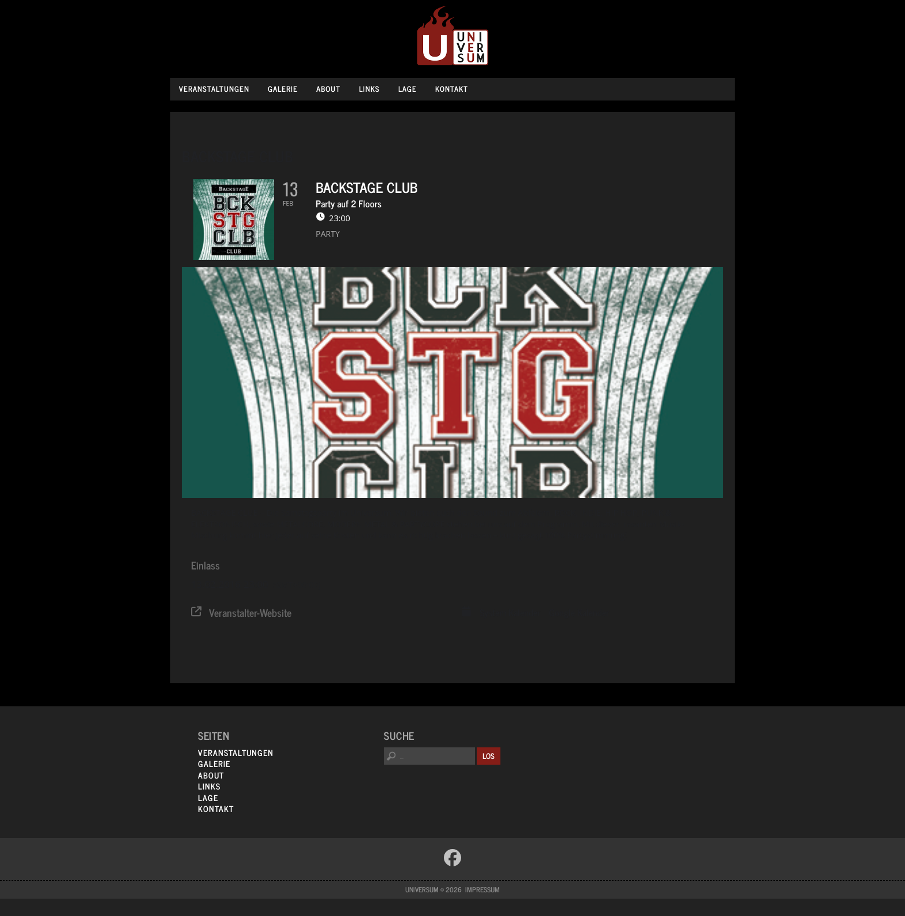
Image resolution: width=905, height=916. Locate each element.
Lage (407, 89)
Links (369, 89)
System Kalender (510, 613)
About (328, 89)
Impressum (482, 889)
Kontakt (451, 89)
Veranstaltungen (214, 89)
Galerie (283, 89)
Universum (453, 36)
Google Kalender (579, 613)
